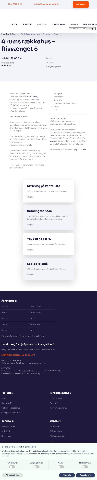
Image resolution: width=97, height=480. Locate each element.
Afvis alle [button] (67, 475)
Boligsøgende (58, 24)
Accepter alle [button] (85, 475)
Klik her (30, 197)
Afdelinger (27, 24)
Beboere (74, 24)
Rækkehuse (25, 34)
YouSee (53, 141)
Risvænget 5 (59, 34)
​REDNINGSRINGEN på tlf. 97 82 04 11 (18, 355)
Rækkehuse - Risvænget (42, 34)
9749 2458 (32, 97)
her (84, 150)
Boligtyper (42, 24)
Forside (14, 24)
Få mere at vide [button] (12, 475)
